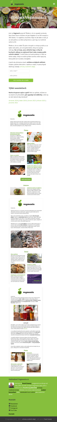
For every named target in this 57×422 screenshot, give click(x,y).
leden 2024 (22, 100)
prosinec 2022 (13, 103)
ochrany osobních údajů (27, 67)
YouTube (14, 410)
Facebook (14, 406)
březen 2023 (41, 100)
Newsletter (14, 404)
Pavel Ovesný (26, 383)
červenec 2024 (13, 100)
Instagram (14, 408)
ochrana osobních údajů (29, 419)
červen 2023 (32, 100)
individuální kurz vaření (27, 392)
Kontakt (11, 414)
